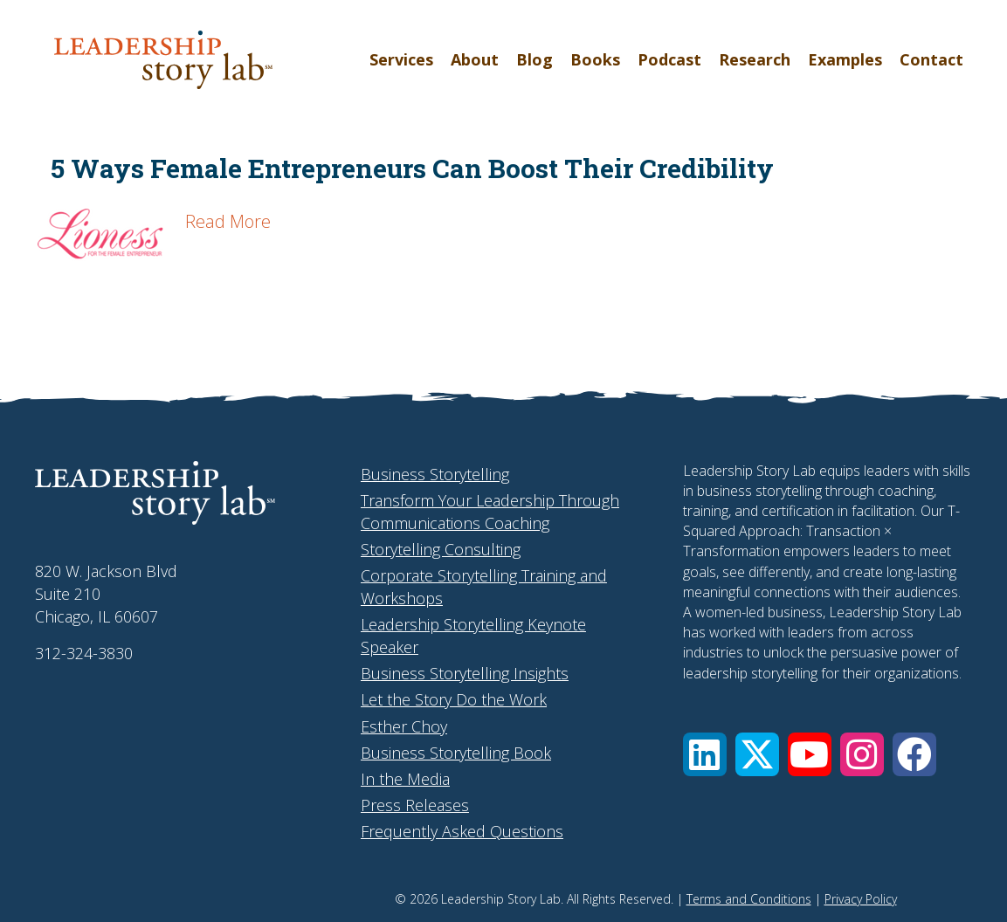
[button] (705, 754)
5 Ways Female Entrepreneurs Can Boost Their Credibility (412, 168)
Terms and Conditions (748, 899)
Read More (228, 221)
